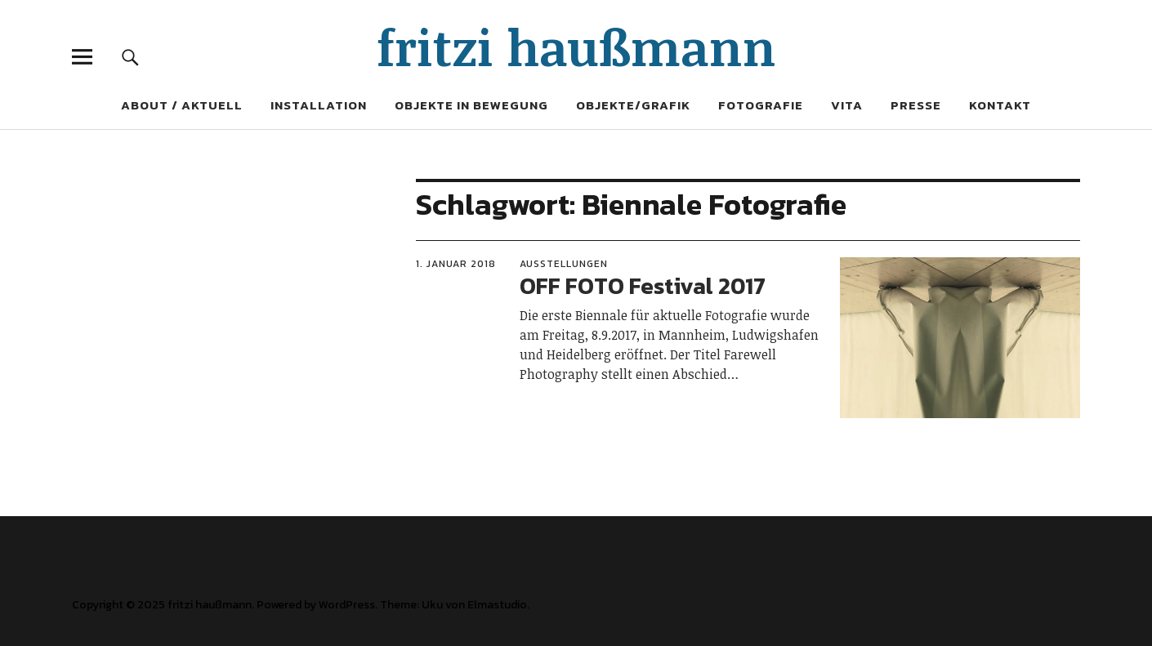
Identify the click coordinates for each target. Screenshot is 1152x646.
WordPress (347, 604)
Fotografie (760, 105)
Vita (847, 105)
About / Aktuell (182, 105)
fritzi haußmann (576, 46)
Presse (916, 105)
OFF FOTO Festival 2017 (643, 286)
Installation (318, 105)
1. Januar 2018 (456, 263)
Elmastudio (497, 604)
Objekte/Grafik (633, 105)
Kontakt (1000, 105)
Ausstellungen (564, 263)
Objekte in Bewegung (471, 105)
